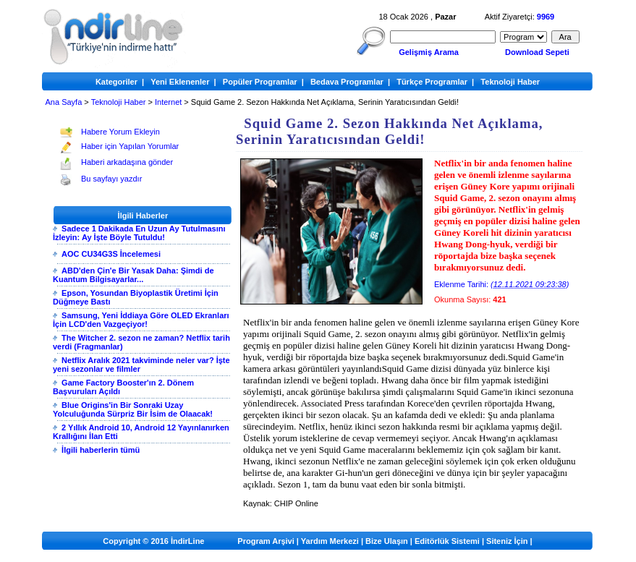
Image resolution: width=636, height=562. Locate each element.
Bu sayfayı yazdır (111, 178)
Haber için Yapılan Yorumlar (130, 146)
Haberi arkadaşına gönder (127, 162)
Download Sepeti (537, 52)
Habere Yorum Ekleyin (120, 131)
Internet (168, 102)
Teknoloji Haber (118, 102)
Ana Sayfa (64, 102)
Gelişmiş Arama (429, 52)
